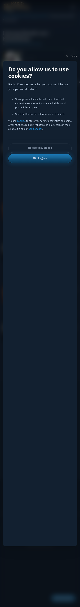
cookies (21, 121)
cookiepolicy (35, 129)
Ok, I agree (40, 158)
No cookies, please (40, 147)
